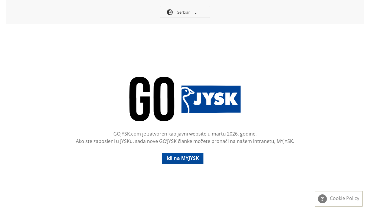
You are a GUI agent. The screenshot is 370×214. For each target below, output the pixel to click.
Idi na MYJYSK (183, 158)
